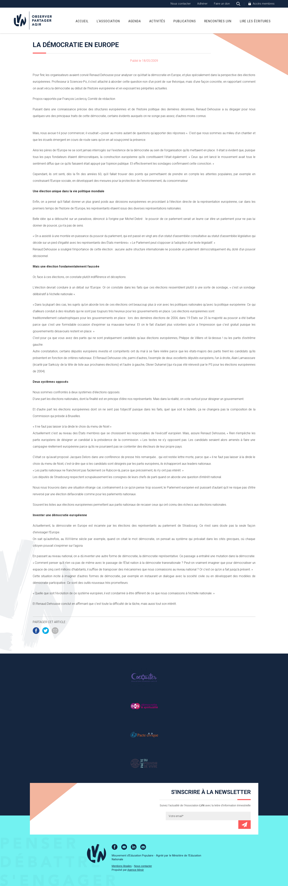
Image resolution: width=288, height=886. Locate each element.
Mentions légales (122, 866)
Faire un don (222, 3)
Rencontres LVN (217, 21)
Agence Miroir (135, 869)
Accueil (82, 21)
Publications (184, 21)
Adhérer (202, 3)
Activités (157, 21)
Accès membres (263, 3)
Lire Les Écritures (255, 21)
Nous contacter (181, 3)
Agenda (134, 21)
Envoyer (244, 824)
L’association (108, 21)
